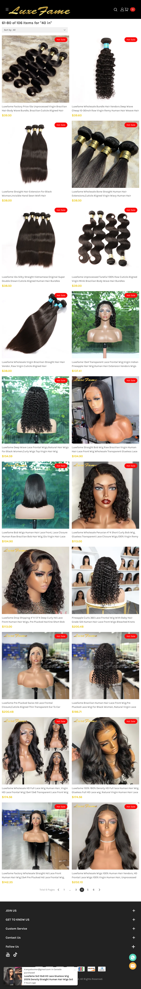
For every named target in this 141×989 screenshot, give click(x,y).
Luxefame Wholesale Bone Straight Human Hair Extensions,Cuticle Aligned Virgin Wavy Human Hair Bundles (101, 194)
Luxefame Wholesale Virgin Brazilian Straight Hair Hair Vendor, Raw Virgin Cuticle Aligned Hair (33, 364)
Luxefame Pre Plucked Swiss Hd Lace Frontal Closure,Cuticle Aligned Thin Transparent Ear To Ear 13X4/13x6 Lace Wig (31, 705)
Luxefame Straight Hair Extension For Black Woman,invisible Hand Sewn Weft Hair (27, 193)
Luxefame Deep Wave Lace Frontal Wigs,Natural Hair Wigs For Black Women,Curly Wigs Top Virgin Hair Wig (35, 449)
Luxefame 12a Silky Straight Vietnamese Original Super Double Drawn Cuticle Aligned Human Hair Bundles (33, 279)
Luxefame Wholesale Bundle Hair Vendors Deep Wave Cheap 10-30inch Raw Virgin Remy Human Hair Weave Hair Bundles (105, 109)
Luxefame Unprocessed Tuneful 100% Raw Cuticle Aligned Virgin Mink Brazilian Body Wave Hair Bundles (104, 279)
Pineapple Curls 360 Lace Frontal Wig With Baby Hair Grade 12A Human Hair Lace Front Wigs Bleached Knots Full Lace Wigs (103, 620)
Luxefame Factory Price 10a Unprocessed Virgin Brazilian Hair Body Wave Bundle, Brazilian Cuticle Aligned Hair (34, 108)
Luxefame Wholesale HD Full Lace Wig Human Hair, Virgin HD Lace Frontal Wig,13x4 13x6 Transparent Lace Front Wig (35, 790)
